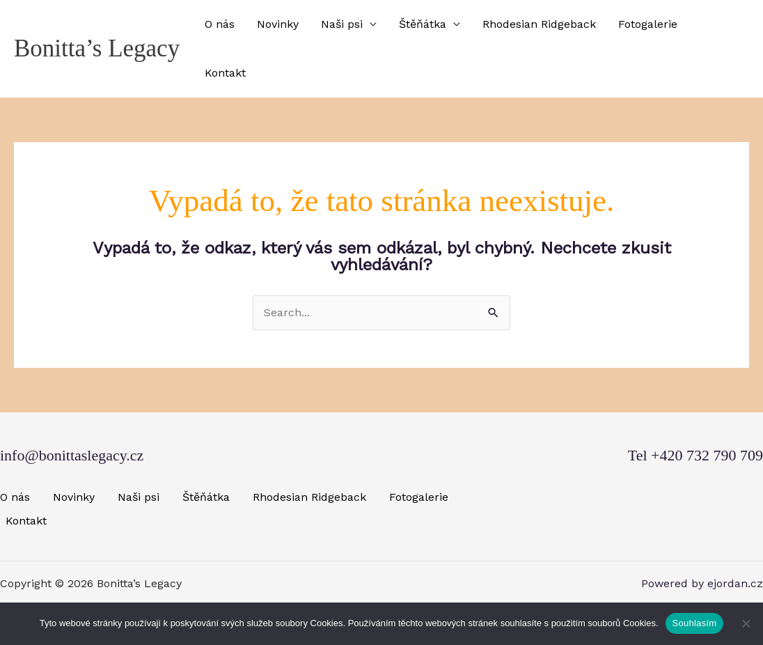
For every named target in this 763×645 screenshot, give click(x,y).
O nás (220, 24)
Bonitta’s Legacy (97, 48)
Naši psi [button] (342, 24)
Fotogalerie (647, 24)
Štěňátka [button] (422, 24)
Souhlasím (694, 623)
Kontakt (225, 72)
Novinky (278, 24)
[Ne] (746, 623)
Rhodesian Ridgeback (539, 24)
